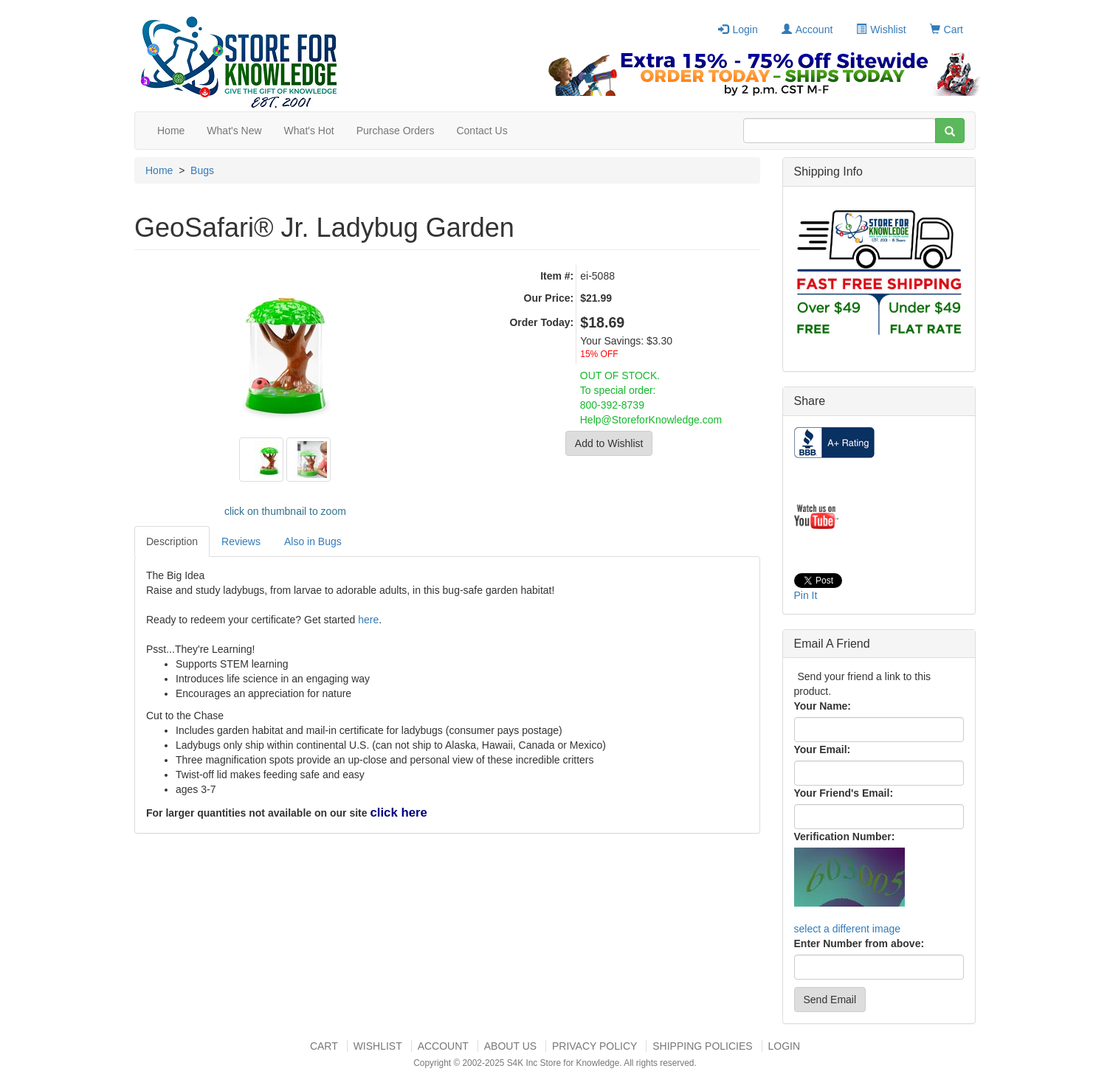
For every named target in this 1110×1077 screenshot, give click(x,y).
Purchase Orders (395, 130)
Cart (946, 29)
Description (172, 541)
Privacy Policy (594, 1046)
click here (398, 813)
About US (510, 1046)
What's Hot (309, 130)
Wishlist (881, 29)
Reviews (241, 541)
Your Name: (823, 706)
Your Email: (822, 749)
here (368, 620)
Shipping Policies (702, 1046)
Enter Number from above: (859, 943)
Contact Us (481, 130)
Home (171, 130)
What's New (234, 130)
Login (737, 29)
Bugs (202, 170)
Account (807, 29)
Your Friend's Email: (844, 793)
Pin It (806, 595)
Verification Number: (844, 836)
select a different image (847, 929)
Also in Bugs (313, 541)
